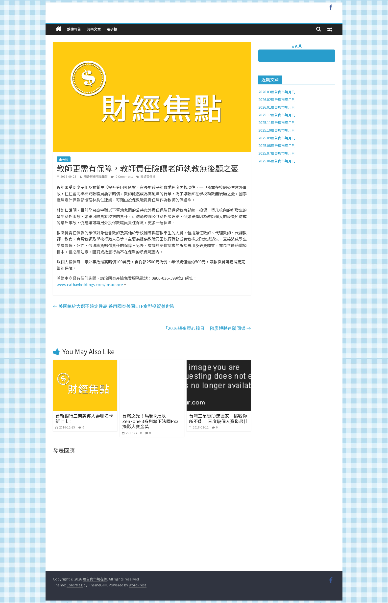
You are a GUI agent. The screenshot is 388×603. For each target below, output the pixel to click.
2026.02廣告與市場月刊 (276, 99)
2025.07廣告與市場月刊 (276, 153)
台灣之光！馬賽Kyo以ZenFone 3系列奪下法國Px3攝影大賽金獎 (150, 420)
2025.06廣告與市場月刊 (276, 160)
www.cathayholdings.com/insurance (90, 284)
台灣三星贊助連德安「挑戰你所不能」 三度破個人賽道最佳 (218, 418)
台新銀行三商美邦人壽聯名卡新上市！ (84, 418)
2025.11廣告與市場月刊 (276, 122)
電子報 (112, 28)
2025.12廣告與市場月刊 (276, 114)
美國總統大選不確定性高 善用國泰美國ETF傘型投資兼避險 (113, 306)
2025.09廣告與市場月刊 (276, 137)
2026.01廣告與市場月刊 (276, 107)
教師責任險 (148, 176)
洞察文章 (94, 28)
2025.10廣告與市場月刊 (276, 130)
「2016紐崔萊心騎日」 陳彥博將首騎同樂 (207, 328)
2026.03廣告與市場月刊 (276, 91)
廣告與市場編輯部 (96, 176)
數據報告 (74, 28)
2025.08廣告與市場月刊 (276, 145)
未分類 (63, 159)
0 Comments (122, 176)
